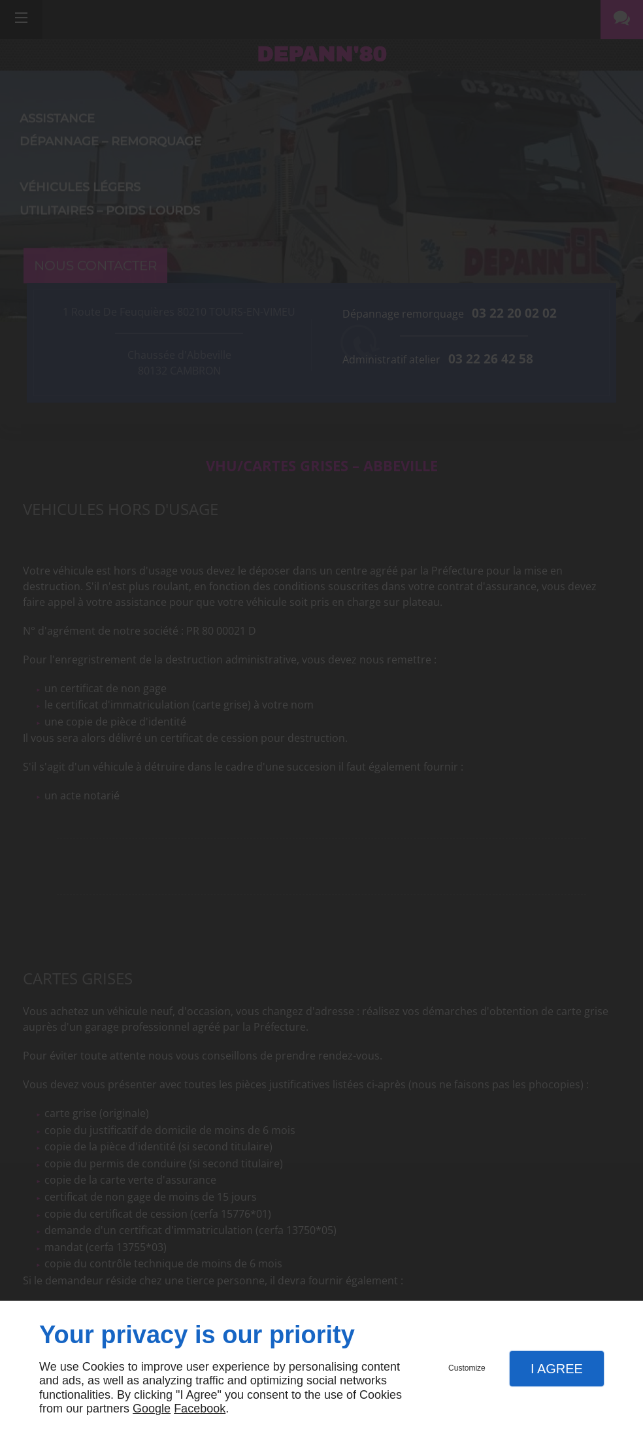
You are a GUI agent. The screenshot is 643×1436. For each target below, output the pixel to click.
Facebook (199, 1408)
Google (152, 1408)
